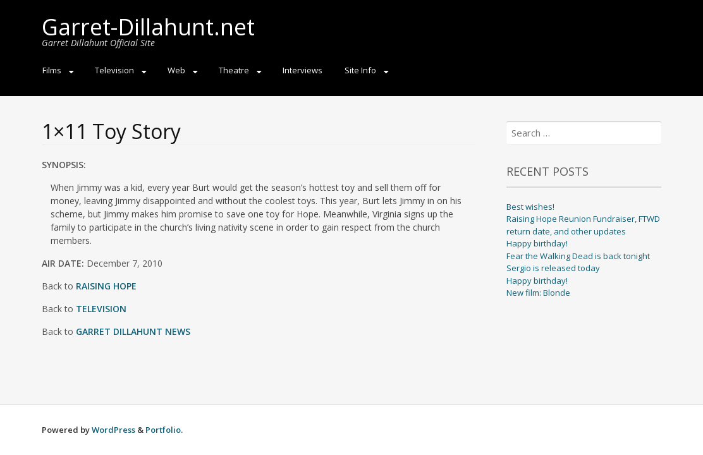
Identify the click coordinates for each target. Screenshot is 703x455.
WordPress (113, 429)
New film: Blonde (538, 292)
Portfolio (163, 429)
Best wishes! (530, 206)
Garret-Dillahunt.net (148, 26)
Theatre (234, 70)
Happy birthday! (537, 243)
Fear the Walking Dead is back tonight (578, 256)
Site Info (360, 70)
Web (176, 70)
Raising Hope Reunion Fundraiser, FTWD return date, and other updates (583, 225)
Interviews (302, 70)
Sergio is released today (553, 268)
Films (51, 70)
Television (114, 70)
